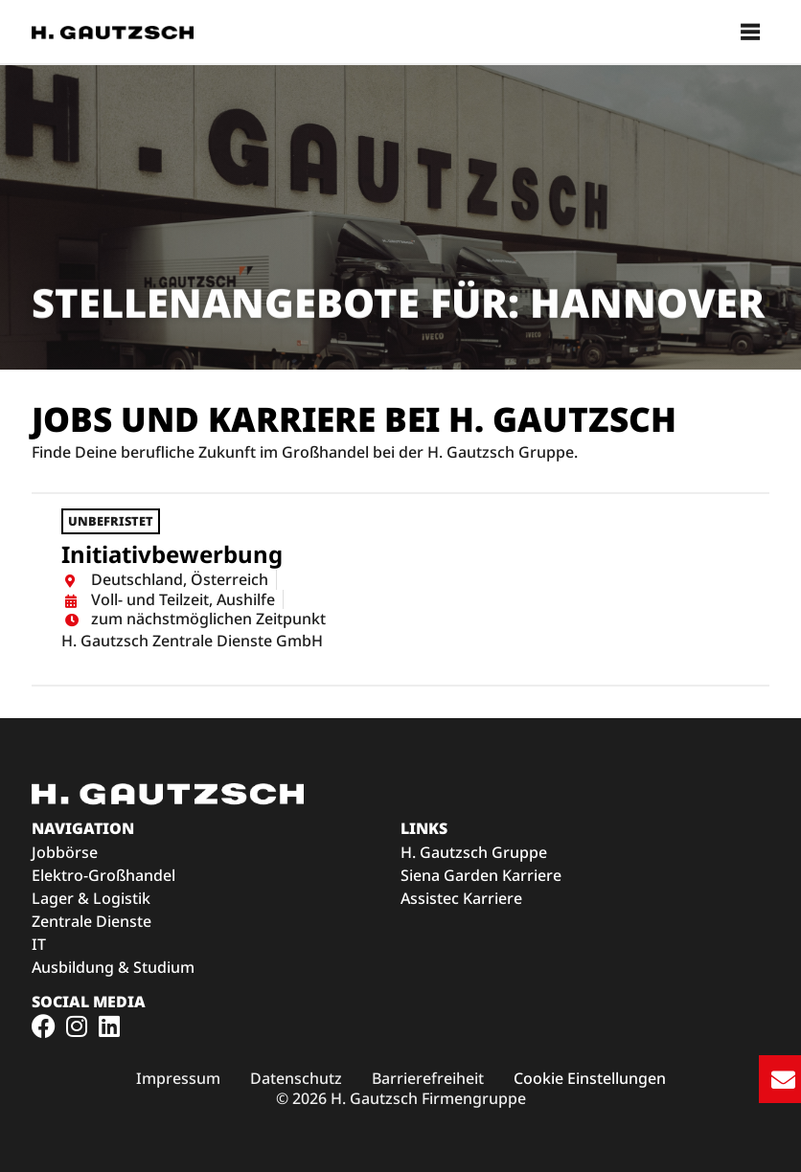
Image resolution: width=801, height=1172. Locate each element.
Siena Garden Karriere (480, 875)
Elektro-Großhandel (103, 875)
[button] (751, 32)
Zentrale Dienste (91, 921)
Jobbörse (65, 852)
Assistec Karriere (461, 898)
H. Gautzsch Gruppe (473, 852)
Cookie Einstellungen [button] (590, 1079)
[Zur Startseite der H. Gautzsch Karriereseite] (113, 31)
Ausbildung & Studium (113, 967)
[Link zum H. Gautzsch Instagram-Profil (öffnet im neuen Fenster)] (76, 1026)
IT (39, 944)
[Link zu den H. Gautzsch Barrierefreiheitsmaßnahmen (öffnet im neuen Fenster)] (428, 1079)
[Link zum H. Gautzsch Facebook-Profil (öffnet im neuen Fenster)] (44, 1026)
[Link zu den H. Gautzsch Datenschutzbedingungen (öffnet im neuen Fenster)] (296, 1079)
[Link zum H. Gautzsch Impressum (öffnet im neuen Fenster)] (178, 1079)
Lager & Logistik (91, 898)
